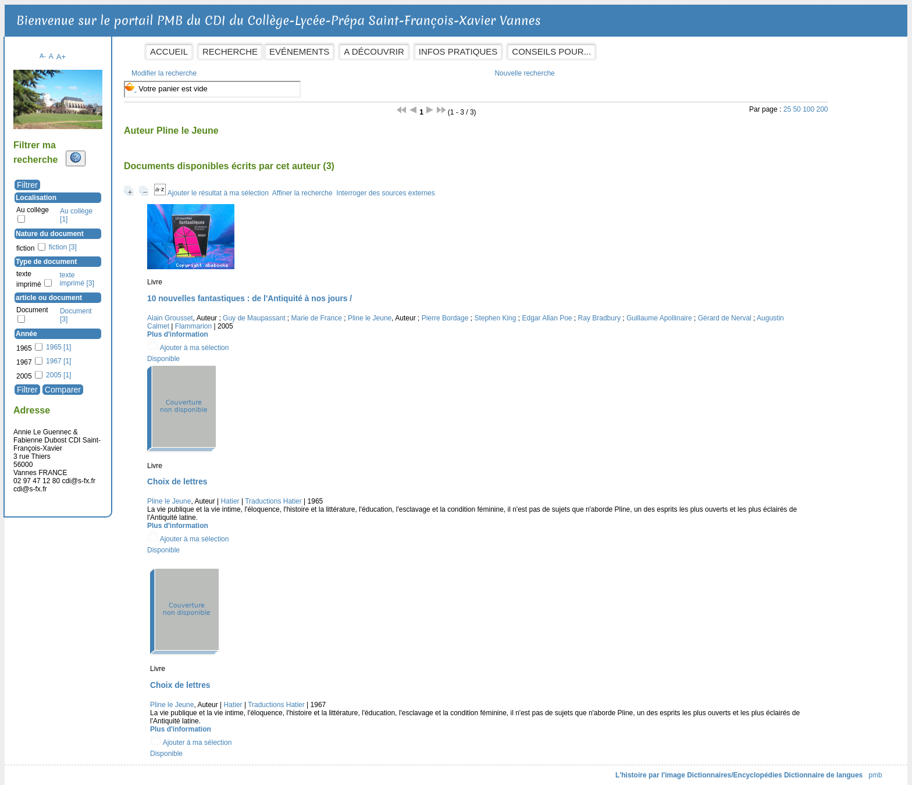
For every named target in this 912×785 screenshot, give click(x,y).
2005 (114, 370)
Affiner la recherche (391, 187)
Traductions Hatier (362, 495)
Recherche (319, 51)
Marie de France (405, 312)
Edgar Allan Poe (636, 312)
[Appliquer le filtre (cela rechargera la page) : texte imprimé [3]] (166, 273)
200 (772, 103)
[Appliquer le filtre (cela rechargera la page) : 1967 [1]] (148, 355)
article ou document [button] (138, 292)
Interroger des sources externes (475, 187)
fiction (115, 242)
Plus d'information (267, 328)
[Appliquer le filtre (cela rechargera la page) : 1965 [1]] (148, 341)
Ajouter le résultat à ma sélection (307, 187)
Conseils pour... (641, 51)
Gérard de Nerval (302, 320)
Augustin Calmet (359, 320)
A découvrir (463, 51)
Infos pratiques (547, 51)
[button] (243, 342)
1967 (114, 356)
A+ (150, 51)
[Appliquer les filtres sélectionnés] (117, 384)
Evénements (389, 51)
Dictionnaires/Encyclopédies (645, 769)
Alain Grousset (260, 312)
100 (758, 103)
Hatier (319, 495)
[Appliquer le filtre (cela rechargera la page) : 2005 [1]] (148, 369)
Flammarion (409, 320)
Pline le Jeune (458, 312)
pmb (786, 769)
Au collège (122, 204)
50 (746, 103)
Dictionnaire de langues (733, 769)
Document (122, 304)
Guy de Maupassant (343, 312)
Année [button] (116, 328)
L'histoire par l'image (561, 769)
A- (132, 50)
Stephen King (584, 312)
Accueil (258, 51)
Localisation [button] (125, 192)
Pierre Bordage (534, 312)
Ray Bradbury (688, 312)
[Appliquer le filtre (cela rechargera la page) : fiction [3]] (152, 241)
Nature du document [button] (139, 228)
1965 (114, 342)
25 (737, 103)
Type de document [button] (135, 256)
